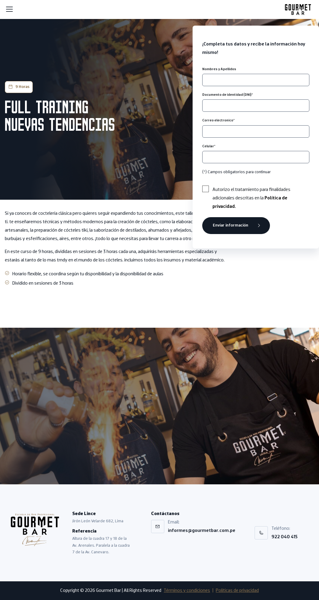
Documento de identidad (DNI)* (227, 95)
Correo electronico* (218, 120)
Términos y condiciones (187, 590)
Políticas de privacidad (237, 590)
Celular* (208, 146)
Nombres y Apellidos (219, 69)
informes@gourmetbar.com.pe (201, 530)
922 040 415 (284, 537)
